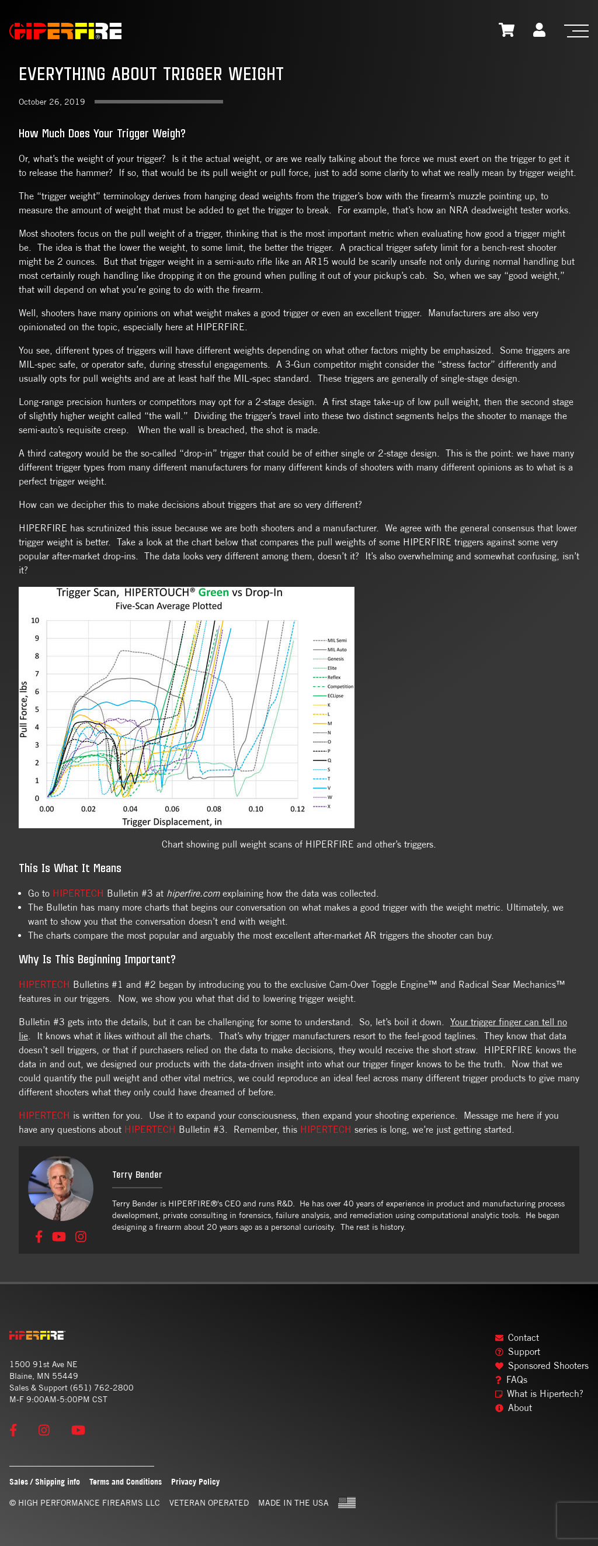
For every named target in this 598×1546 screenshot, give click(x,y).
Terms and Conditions (125, 1481)
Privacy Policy (195, 1481)
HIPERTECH (78, 893)
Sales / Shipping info (44, 1481)
